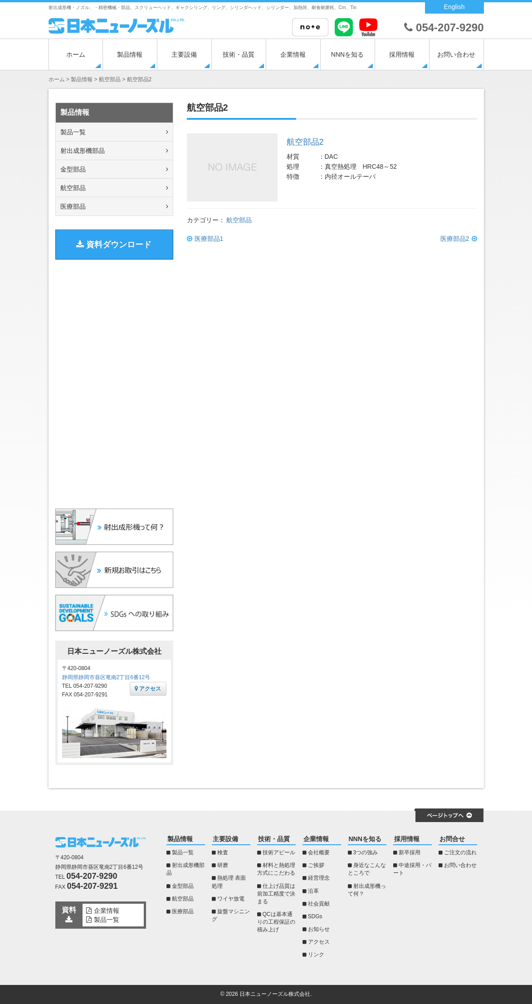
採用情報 (402, 54)
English (454, 6)
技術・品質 (238, 54)
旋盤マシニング (231, 915)
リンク (316, 954)
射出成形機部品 (82, 150)
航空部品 (239, 220)
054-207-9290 (443, 27)
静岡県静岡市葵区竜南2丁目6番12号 (106, 677)
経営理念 (319, 878)
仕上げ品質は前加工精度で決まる (276, 894)
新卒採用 (409, 852)
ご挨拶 (316, 865)
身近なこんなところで (367, 869)
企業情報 (293, 54)
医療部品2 (454, 238)
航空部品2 (305, 142)
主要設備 (184, 54)
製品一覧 (73, 132)
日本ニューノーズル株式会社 (274, 994)
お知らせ (319, 929)
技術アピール (279, 852)
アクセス (148, 689)
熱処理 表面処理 (229, 882)
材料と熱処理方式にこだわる (276, 869)
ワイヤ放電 (230, 899)
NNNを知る (347, 54)
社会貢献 (319, 904)
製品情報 (129, 54)
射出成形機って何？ (367, 890)
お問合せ (452, 838)
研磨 (222, 865)
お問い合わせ (456, 54)
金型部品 (73, 169)
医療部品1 (209, 238)
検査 (222, 852)
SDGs (315, 916)
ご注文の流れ (460, 852)
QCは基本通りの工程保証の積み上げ (276, 922)
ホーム (75, 54)
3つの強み (365, 852)
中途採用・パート (412, 869)
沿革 (313, 891)
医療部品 (73, 206)
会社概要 (319, 852)
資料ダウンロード (113, 244)
